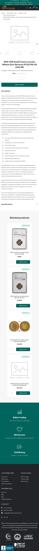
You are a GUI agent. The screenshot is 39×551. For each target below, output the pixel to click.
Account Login (25, 476)
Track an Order (25, 479)
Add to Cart (23, 262)
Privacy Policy (5, 481)
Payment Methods (6, 499)
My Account (4, 479)
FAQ (2, 497)
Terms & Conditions (6, 483)
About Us (3, 492)
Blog (2, 494)
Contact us (4, 476)
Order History (24, 481)
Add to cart (19, 85)
